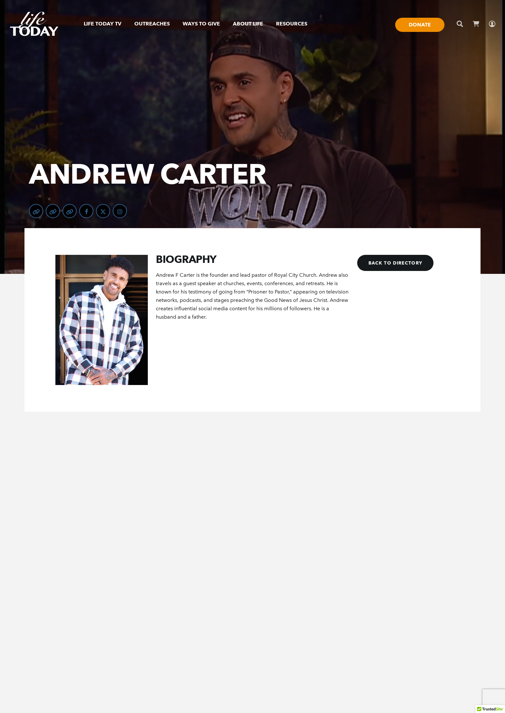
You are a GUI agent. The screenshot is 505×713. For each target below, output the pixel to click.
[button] (395, 263)
